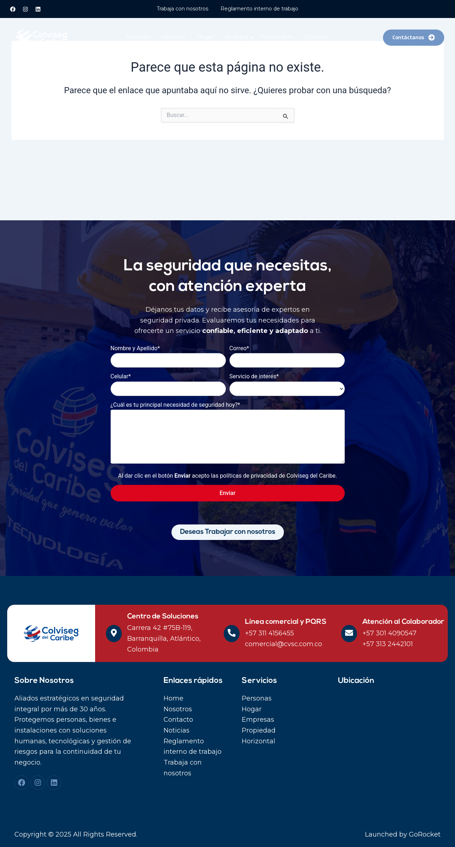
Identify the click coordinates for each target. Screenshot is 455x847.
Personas (173, 37)
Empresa (238, 37)
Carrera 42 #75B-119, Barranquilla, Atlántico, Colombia (164, 638)
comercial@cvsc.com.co (283, 644)
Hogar (205, 37)
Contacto (317, 37)
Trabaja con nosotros (182, 8)
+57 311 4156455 (269, 633)
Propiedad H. (276, 37)
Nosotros (138, 37)
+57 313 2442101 (387, 644)
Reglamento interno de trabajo (259, 8)
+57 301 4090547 (389, 633)
